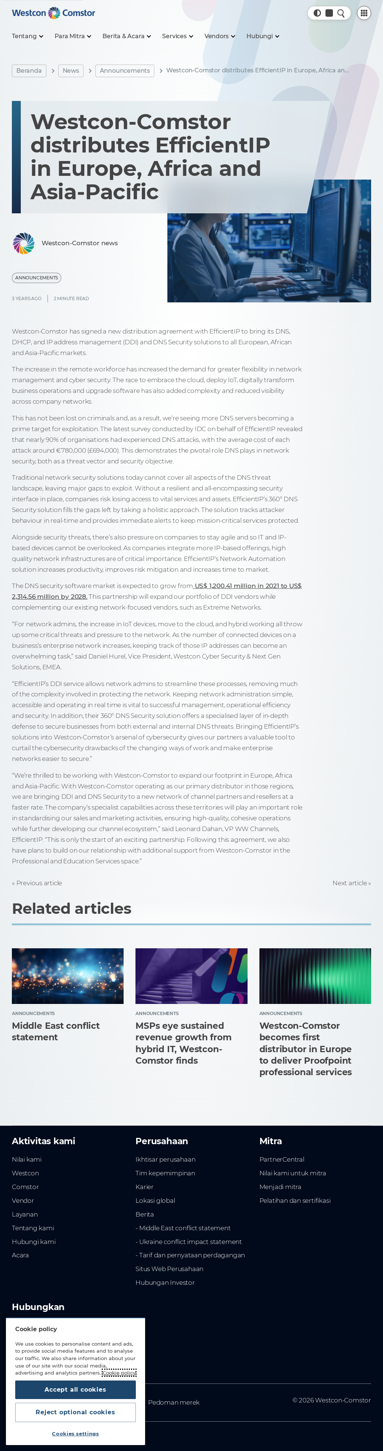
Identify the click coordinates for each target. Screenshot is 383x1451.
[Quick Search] (341, 13)
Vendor (23, 1200)
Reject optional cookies (75, 1412)
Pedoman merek (174, 1402)
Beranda (29, 70)
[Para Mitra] (73, 36)
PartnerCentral (281, 1159)
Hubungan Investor (164, 1282)
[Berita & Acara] (126, 36)
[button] (317, 13)
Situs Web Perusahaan (169, 1269)
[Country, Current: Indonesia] (329, 13)
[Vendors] (219, 36)
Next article (350, 883)
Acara (20, 1255)
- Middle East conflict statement (182, 1228)
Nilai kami (27, 1159)
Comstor (25, 1187)
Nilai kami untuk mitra (292, 1173)
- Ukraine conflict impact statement (188, 1241)
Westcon (25, 1173)
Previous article (39, 883)
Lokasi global (155, 1200)
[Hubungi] (262, 36)
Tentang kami (33, 1228)
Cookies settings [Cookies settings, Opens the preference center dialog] (75, 1434)
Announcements (125, 70)
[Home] (53, 13)
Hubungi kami (33, 1241)
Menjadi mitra (280, 1187)
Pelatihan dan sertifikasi (295, 1200)
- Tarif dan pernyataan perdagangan (190, 1255)
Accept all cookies (75, 1389)
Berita (144, 1214)
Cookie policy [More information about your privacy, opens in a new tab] (119, 1373)
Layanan (25, 1214)
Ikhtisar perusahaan (165, 1159)
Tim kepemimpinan (165, 1173)
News (71, 70)
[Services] (177, 36)
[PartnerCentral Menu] (364, 13)
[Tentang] (27, 36)
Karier (144, 1187)
